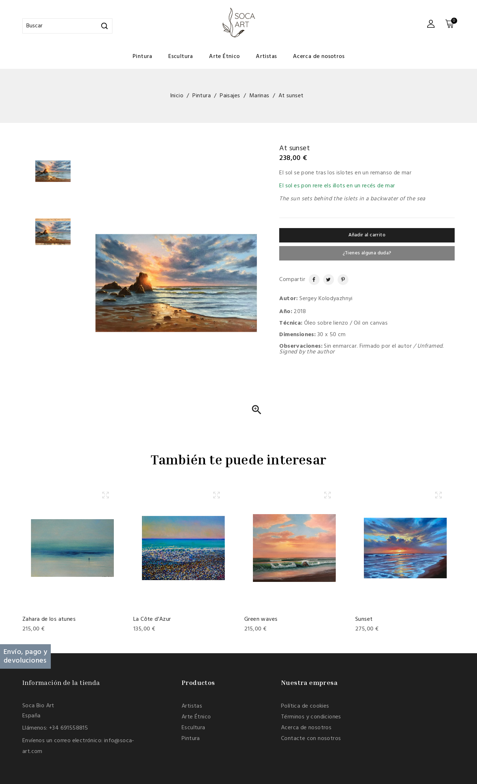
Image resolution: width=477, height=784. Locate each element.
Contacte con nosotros (311, 738)
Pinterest (340, 279)
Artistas (266, 56)
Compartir (311, 279)
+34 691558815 (68, 728)
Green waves (260, 619)
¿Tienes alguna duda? (367, 253)
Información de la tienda (61, 682)
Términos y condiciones (311, 717)
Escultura (180, 56)
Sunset (364, 619)
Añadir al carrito (366, 235)
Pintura (142, 56)
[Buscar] (67, 26)
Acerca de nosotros (318, 56)
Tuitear (326, 279)
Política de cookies (305, 706)
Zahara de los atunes (49, 619)
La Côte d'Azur (152, 619)
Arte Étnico (224, 56)
